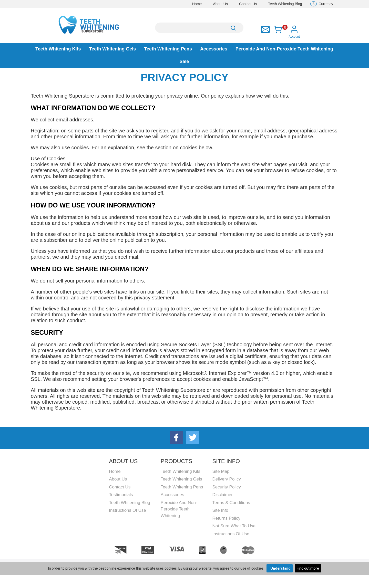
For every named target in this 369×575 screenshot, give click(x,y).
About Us (220, 4)
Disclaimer (222, 494)
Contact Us (248, 4)
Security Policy (226, 487)
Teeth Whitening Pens (168, 48)
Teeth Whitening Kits (58, 48)
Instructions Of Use (127, 510)
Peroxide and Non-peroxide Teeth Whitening (284, 48)
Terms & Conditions (231, 502)
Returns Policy (226, 518)
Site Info (220, 510)
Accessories (213, 48)
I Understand (280, 568)
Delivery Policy (226, 479)
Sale (184, 61)
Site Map (220, 471)
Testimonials (121, 494)
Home (197, 4)
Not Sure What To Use (233, 526)
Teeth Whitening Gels (112, 48)
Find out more (308, 568)
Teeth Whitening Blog (285, 4)
